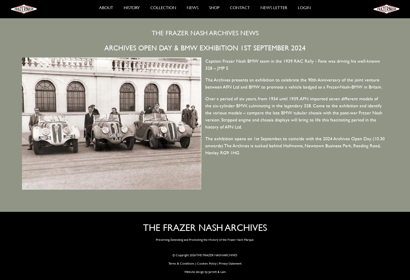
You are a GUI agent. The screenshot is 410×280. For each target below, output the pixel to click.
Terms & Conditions (181, 263)
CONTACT (240, 7)
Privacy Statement (230, 263)
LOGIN (304, 7)
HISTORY (132, 7)
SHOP (214, 7)
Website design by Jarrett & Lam (205, 271)
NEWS (192, 7)
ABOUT (106, 7)
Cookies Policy (207, 263)
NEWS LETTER (273, 7)
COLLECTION (163, 7)
